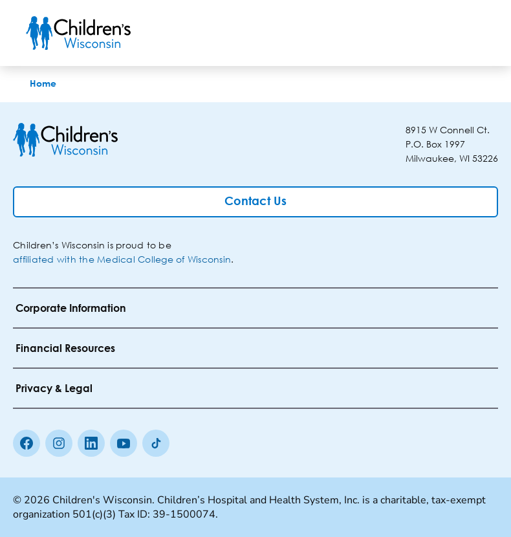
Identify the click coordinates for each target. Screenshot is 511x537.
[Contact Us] (255, 201)
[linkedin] (91, 443)
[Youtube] (123, 443)
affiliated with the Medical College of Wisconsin (122, 259)
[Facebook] (26, 443)
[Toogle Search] (435, 33)
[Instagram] (58, 443)
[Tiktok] (155, 443)
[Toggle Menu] (469, 33)
